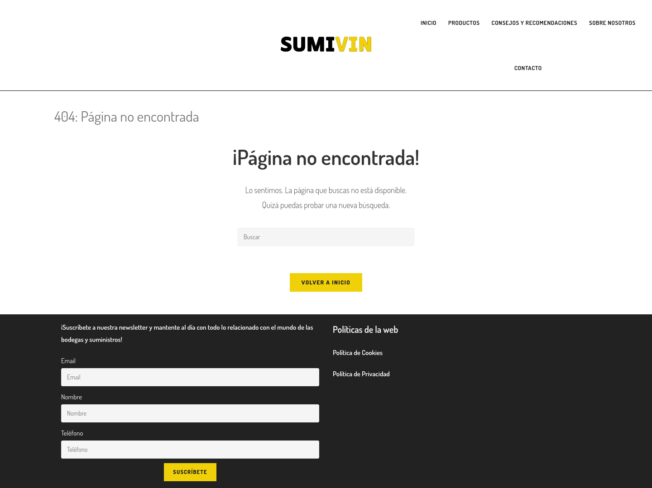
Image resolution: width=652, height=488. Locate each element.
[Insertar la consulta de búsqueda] (326, 237)
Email (68, 360)
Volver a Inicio (326, 282)
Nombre (71, 397)
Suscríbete (190, 472)
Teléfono (72, 433)
